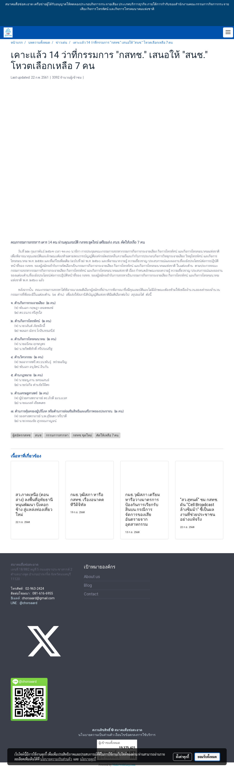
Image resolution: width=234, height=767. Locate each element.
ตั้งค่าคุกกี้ (182, 757)
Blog (88, 585)
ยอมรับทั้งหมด (207, 757)
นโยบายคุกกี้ (88, 759)
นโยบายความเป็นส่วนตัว (56, 759)
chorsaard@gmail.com (38, 598)
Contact (91, 594)
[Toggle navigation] (228, 32)
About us (92, 576)
